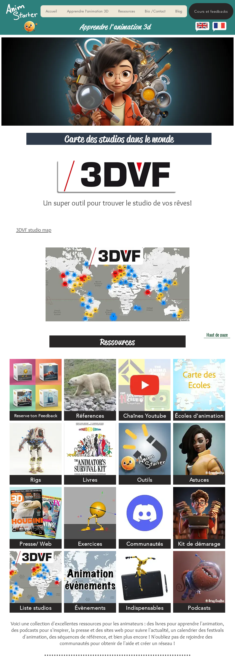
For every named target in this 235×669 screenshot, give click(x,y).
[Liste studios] (36, 608)
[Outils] (145, 480)
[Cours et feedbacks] (211, 11)
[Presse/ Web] (36, 544)
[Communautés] (145, 544)
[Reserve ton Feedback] (36, 416)
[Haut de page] (217, 334)
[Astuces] (199, 480)
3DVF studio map (33, 230)
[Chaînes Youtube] (145, 416)
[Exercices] (90, 544)
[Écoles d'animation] (199, 416)
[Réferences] (90, 416)
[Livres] (90, 480)
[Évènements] (90, 608)
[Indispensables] (145, 608)
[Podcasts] (199, 608)
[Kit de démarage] (199, 544)
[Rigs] (36, 480)
